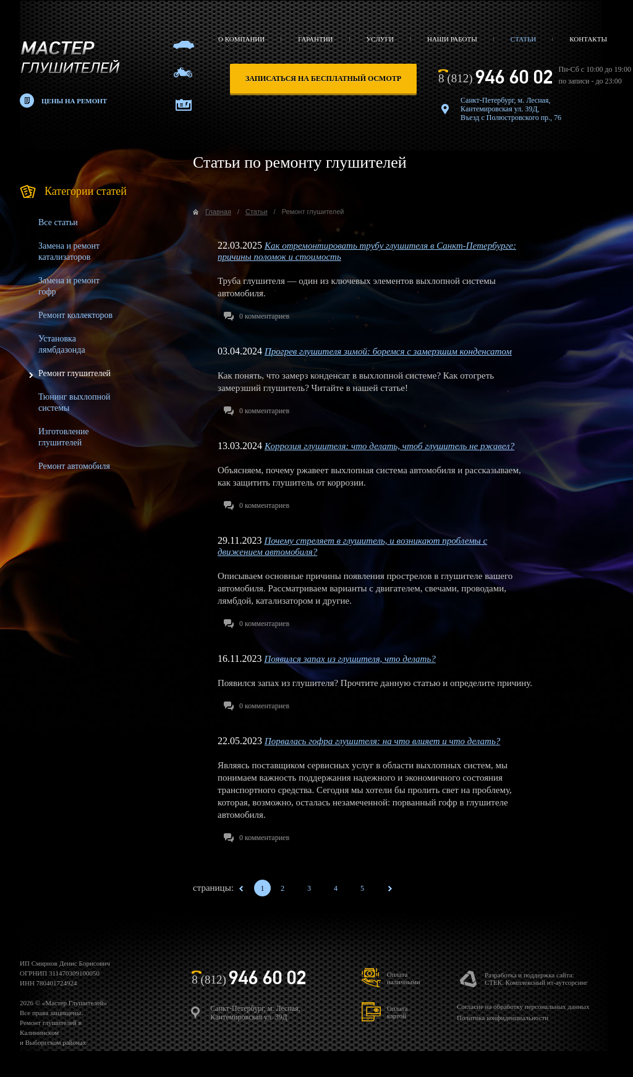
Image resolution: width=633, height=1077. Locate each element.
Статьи (523, 39)
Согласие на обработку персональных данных (523, 1006)
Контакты (588, 39)
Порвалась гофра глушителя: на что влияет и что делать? (382, 741)
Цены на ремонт (74, 101)
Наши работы (452, 39)
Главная (218, 211)
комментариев (264, 316)
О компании (241, 39)
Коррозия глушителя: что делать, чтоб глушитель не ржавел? (389, 446)
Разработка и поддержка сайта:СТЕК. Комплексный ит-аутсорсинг (536, 978)
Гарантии (315, 39)
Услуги (380, 39)
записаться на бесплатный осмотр (323, 78)
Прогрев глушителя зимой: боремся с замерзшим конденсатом (388, 351)
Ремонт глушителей (74, 373)
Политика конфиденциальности (502, 1017)
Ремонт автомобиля (74, 466)
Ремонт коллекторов (75, 315)
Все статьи (58, 222)
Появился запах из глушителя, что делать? (349, 659)
